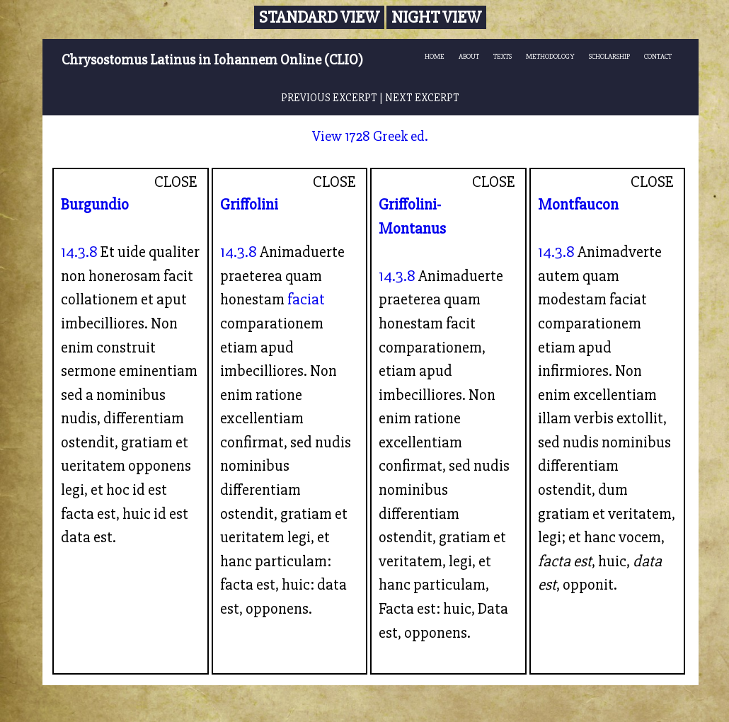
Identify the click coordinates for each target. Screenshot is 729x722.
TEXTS (502, 56)
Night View (436, 17)
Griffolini (249, 204)
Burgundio (95, 204)
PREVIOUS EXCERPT (329, 98)
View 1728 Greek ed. (370, 136)
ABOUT (469, 56)
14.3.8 (79, 252)
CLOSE (175, 182)
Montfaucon (578, 204)
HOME (434, 56)
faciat (306, 299)
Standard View (319, 17)
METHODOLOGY (550, 56)
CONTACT (658, 56)
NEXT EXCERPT (422, 98)
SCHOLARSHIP (609, 56)
